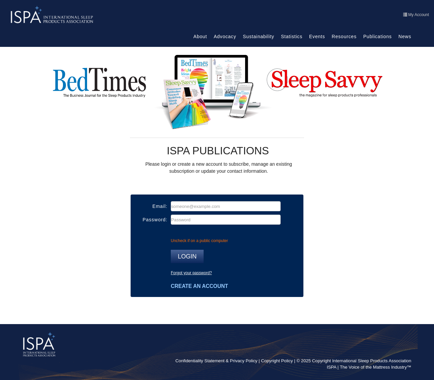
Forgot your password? (191, 273)
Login (187, 256)
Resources (344, 36)
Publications (377, 36)
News (405, 36)
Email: (159, 206)
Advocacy (225, 36)
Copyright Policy (277, 360)
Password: (155, 219)
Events (317, 36)
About (200, 36)
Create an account (199, 286)
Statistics (291, 36)
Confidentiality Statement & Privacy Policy (216, 360)
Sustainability (258, 36)
